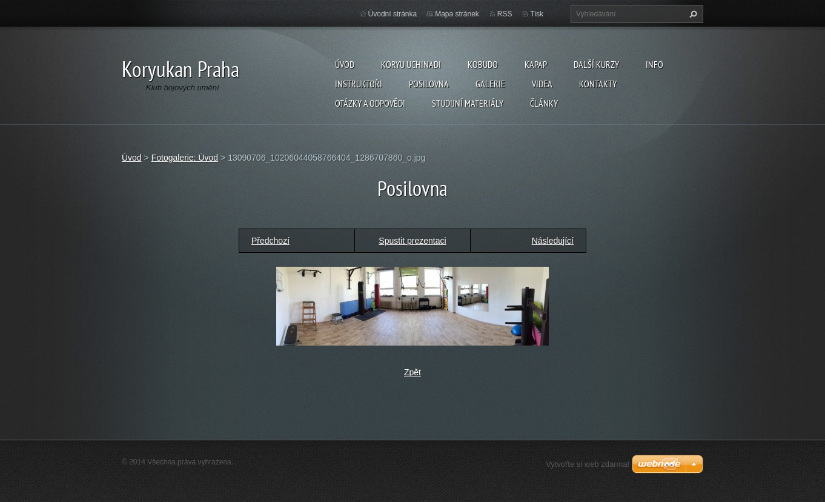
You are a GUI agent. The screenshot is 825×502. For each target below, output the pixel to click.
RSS (504, 14)
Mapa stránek (457, 14)
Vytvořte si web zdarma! (587, 464)
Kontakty (598, 84)
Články (544, 103)
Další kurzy (596, 64)
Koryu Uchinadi (411, 64)
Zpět (412, 372)
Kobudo (483, 64)
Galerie (490, 84)
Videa (542, 84)
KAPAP (536, 64)
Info (654, 64)
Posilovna (429, 84)
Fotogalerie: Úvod (185, 157)
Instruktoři (358, 84)
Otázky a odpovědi (370, 103)
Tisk (536, 14)
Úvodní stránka (392, 14)
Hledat (692, 14)
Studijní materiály (467, 103)
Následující (553, 241)
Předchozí (270, 241)
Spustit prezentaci (412, 241)
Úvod (344, 64)
